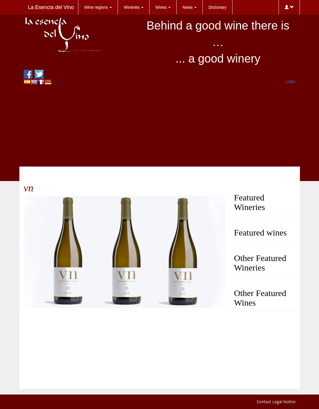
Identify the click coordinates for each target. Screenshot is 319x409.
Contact (264, 401)
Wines (163, 7)
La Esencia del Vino (51, 7)
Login (290, 81)
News (189, 7)
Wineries (133, 7)
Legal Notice (284, 401)
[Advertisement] (160, 126)
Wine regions (98, 7)
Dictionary (217, 7)
